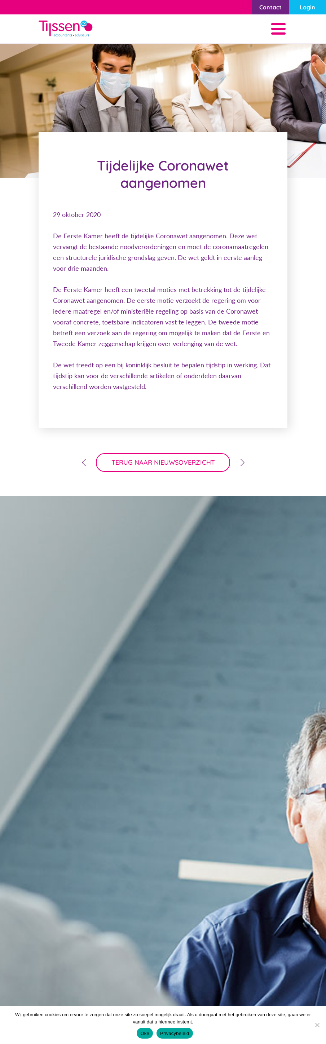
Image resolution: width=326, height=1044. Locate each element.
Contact (270, 7)
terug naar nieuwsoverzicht (163, 462)
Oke (144, 1033)
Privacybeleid (174, 1033)
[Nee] (317, 1024)
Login (307, 7)
